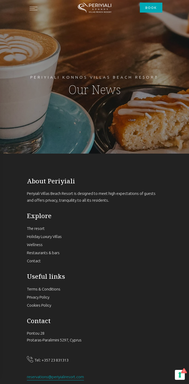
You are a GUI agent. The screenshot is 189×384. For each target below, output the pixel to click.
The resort (36, 228)
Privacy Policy (38, 297)
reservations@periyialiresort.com (55, 377)
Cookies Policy (39, 305)
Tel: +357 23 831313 (51, 360)
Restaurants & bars (43, 253)
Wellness (35, 244)
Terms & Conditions (43, 289)
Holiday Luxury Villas (44, 236)
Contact (34, 261)
